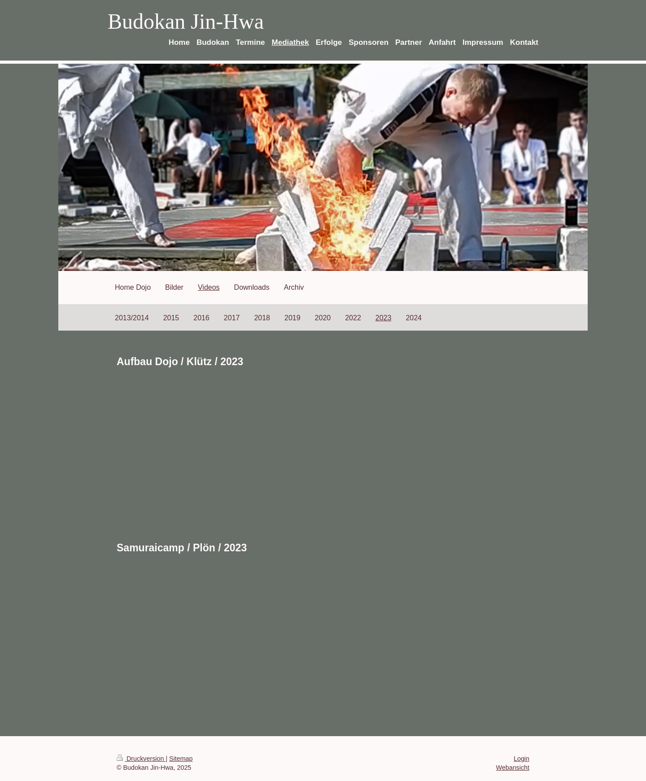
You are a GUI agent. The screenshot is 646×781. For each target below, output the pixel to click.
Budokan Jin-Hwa (186, 21)
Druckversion (141, 758)
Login (521, 758)
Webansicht (512, 767)
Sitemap (180, 758)
